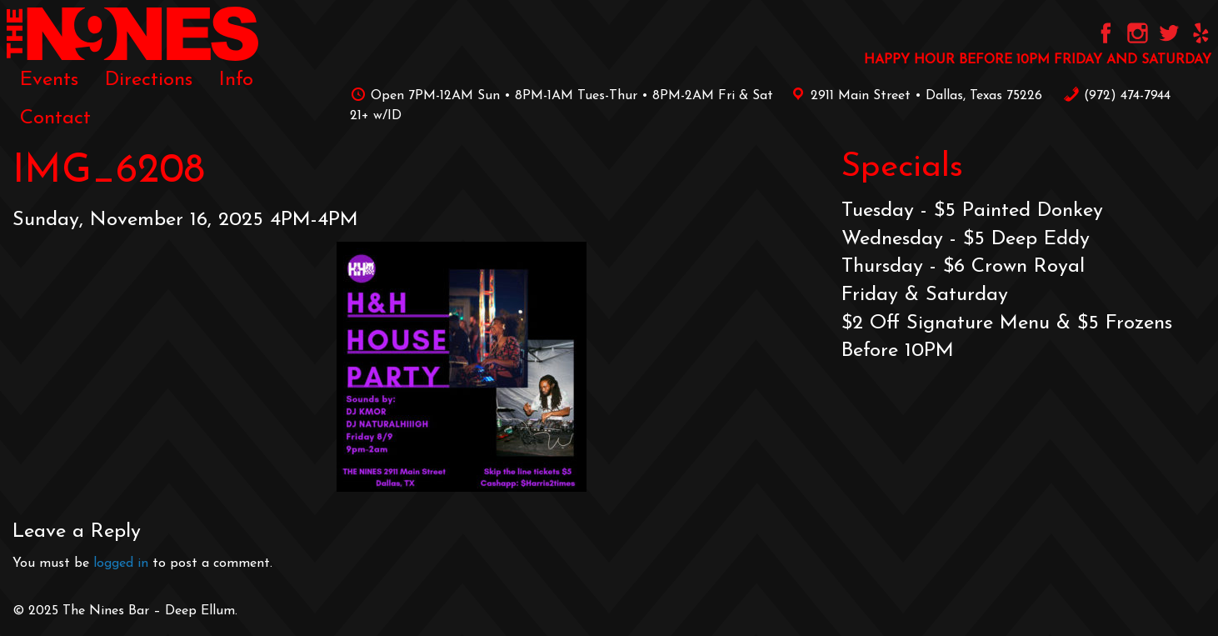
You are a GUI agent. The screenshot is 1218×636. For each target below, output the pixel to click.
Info (236, 80)
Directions (148, 80)
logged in (120, 563)
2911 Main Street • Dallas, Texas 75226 (914, 96)
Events (49, 80)
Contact (55, 118)
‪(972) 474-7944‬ (1117, 96)
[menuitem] (49, 80)
